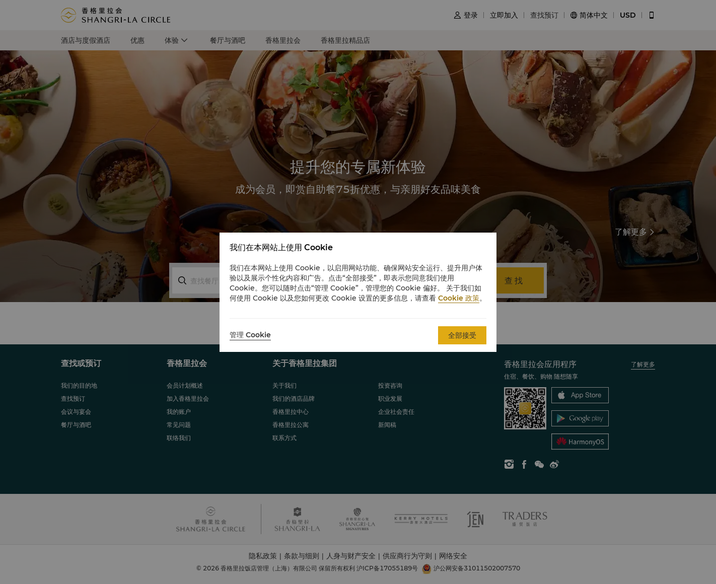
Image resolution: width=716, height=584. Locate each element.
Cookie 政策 (458, 298)
